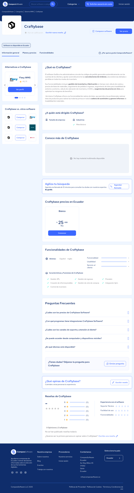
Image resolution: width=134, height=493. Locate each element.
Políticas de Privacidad (77, 487)
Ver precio (124, 31)
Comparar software (102, 31)
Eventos (40, 465)
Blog (39, 461)
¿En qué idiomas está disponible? (87, 347)
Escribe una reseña (108, 436)
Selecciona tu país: (112, 451)
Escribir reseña (120, 382)
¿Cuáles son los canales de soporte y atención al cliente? (87, 330)
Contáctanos (85, 452)
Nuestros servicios (65, 457)
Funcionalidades (47, 53)
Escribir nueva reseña (56, 32)
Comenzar (62, 233)
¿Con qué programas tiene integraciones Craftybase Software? (87, 321)
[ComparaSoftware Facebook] (21, 472)
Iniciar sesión (124, 4)
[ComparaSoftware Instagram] (25, 472)
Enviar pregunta (115, 363)
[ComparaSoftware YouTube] (16, 472)
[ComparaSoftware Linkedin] (12, 472)
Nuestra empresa (44, 452)
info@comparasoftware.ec (90, 477)
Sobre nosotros (43, 457)
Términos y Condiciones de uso (113, 488)
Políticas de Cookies (94, 487)
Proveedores (64, 452)
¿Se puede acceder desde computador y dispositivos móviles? (87, 338)
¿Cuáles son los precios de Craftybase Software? (87, 313)
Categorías (74, 4)
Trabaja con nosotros (45, 469)
